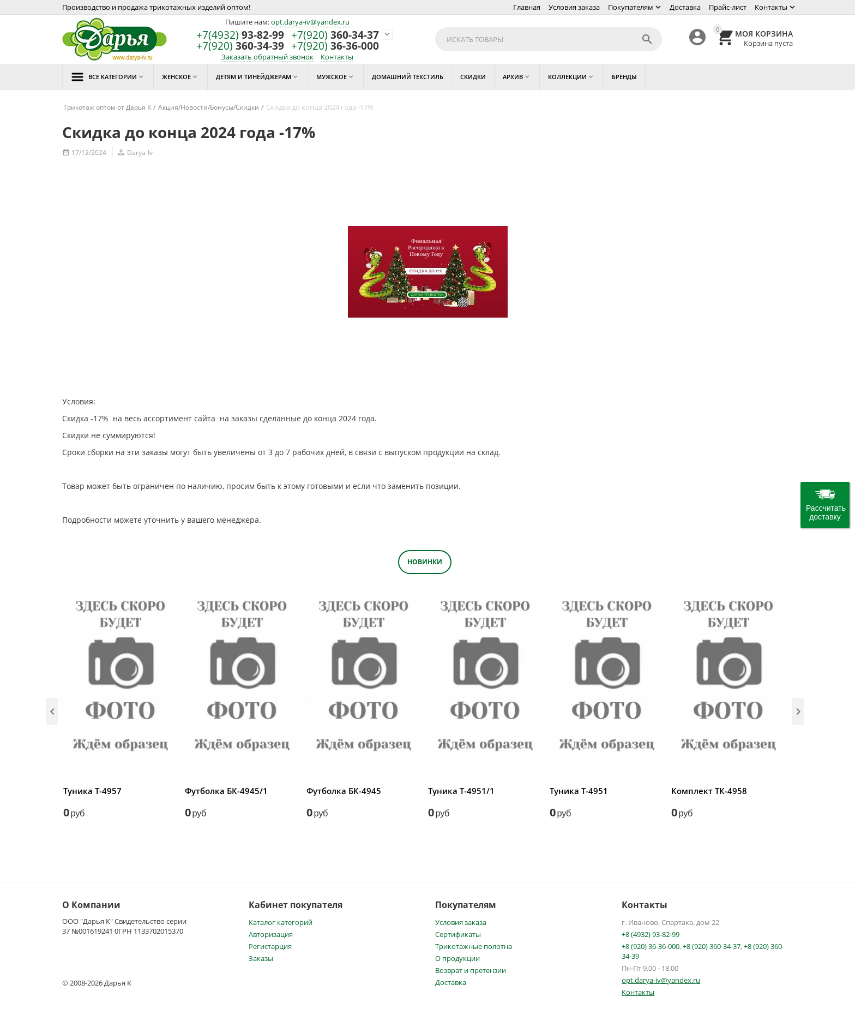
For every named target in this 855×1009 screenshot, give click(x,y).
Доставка (685, 7)
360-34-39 (240, 46)
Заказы (261, 958)
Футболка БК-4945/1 (226, 791)
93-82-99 (240, 35)
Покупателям (630, 7)
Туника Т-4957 (92, 791)
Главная (526, 7)
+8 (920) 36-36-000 (650, 946)
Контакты (771, 7)
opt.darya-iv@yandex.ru (310, 22)
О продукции (457, 958)
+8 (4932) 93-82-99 (650, 934)
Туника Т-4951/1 (461, 791)
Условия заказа (574, 7)
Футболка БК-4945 (343, 791)
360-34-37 (335, 35)
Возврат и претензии (470, 970)
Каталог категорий (280, 922)
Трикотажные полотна (473, 946)
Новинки (424, 561)
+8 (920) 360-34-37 (711, 946)
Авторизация (271, 934)
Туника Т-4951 (579, 791)
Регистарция (270, 946)
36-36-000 (335, 46)
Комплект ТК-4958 (709, 791)
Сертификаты (458, 934)
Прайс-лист (727, 7)
